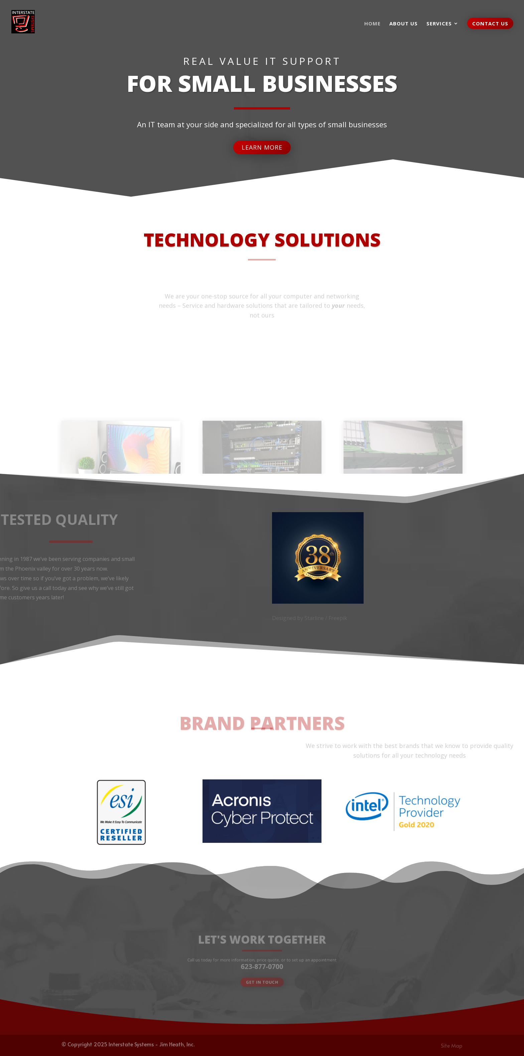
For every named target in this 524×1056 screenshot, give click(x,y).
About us (403, 24)
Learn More (262, 144)
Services (439, 24)
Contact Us (490, 23)
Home (372, 24)
